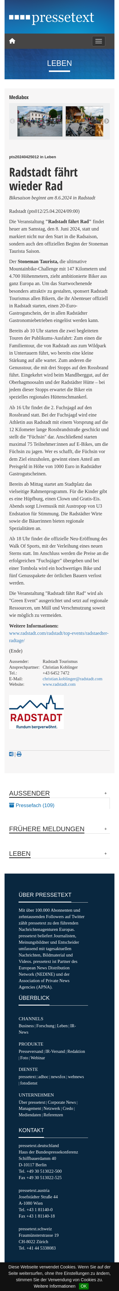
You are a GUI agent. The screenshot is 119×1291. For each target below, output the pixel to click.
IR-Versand (55, 1051)
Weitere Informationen (54, 1286)
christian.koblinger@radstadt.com (73, 678)
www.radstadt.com (59, 684)
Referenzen (53, 1114)
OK (84, 1286)
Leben (62, 1025)
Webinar (38, 1057)
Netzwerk (51, 1108)
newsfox (58, 1076)
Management (30, 1108)
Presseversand (31, 1051)
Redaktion (76, 1051)
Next (107, 121)
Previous (12, 121)
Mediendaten (30, 1114)
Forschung (45, 1025)
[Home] (12, 41)
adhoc (43, 1076)
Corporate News (62, 1102)
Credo (68, 1108)
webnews (76, 1076)
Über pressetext (32, 1102)
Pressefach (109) (31, 805)
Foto (24, 1057)
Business (26, 1025)
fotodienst (28, 1083)
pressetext (27, 1076)
